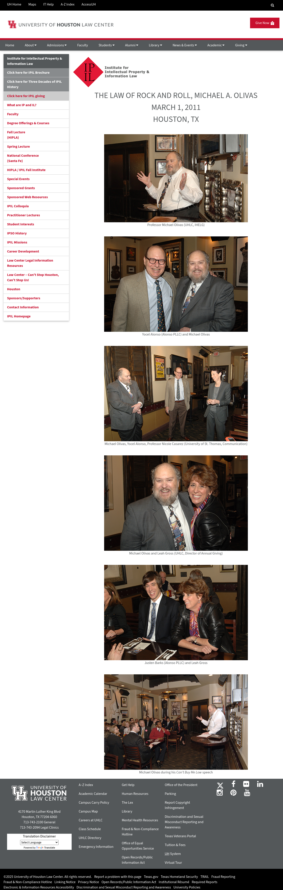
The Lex (127, 802)
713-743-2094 (30, 827)
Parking (170, 793)
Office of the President (181, 785)
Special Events (18, 179)
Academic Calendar (93, 793)
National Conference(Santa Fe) (23, 158)
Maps (32, 4)
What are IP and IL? (21, 105)
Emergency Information (96, 846)
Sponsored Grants (21, 188)
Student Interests (20, 224)
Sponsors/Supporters (23, 298)
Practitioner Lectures (23, 215)
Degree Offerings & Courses (28, 123)
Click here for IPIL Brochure (28, 72)
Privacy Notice (88, 882)
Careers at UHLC (91, 820)
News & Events (185, 45)
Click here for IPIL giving (26, 96)
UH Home (14, 4)
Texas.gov (151, 876)
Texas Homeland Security (179, 876)
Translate (45, 848)
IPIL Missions (17, 242)
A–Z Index (86, 785)
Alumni (131, 45)
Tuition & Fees (175, 845)
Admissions (57, 45)
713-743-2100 (33, 822)
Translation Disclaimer (39, 836)
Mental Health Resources (140, 820)
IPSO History (17, 233)
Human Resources (135, 793)
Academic (215, 45)
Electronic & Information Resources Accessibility (39, 887)
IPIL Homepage (19, 316)
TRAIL (205, 876)
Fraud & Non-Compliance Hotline (28, 882)
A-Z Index (68, 4)
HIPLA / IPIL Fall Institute (26, 170)
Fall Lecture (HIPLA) (16, 135)
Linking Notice (64, 882)
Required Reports (204, 882)
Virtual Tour (173, 862)
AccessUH (89, 4)
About (30, 45)
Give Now (264, 23)
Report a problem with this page (117, 876)
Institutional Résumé (174, 882)
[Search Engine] (272, 5)
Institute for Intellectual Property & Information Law (34, 61)
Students (107, 45)
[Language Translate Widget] (39, 842)
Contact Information (23, 307)
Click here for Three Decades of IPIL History (34, 84)
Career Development (23, 251)
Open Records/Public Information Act (128, 882)
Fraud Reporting (223, 876)
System (173, 853)
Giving (241, 45)
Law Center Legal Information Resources (30, 263)
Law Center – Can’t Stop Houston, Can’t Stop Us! (33, 277)
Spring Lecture (18, 146)
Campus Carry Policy (94, 802)
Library (155, 45)
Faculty (82, 45)
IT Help (48, 4)
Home (9, 45)
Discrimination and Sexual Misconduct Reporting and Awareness (184, 822)
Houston (13, 289)
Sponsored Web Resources (27, 197)
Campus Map (88, 811)
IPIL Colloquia (18, 206)
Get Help (128, 785)
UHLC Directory (90, 837)
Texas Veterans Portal (180, 836)
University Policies (186, 887)
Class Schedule (90, 829)
